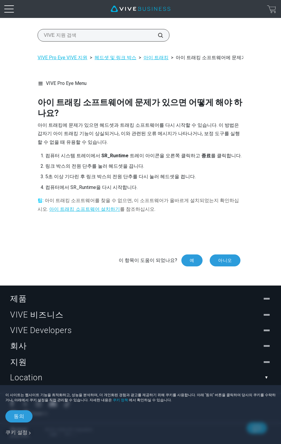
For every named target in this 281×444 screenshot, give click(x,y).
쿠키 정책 (120, 400)
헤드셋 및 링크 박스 (115, 57)
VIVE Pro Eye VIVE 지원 (62, 57)
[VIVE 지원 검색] (157, 35)
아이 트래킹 (156, 57)
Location (140, 377)
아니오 (225, 260)
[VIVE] (140, 8)
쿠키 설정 (16, 432)
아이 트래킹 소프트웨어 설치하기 (84, 209)
